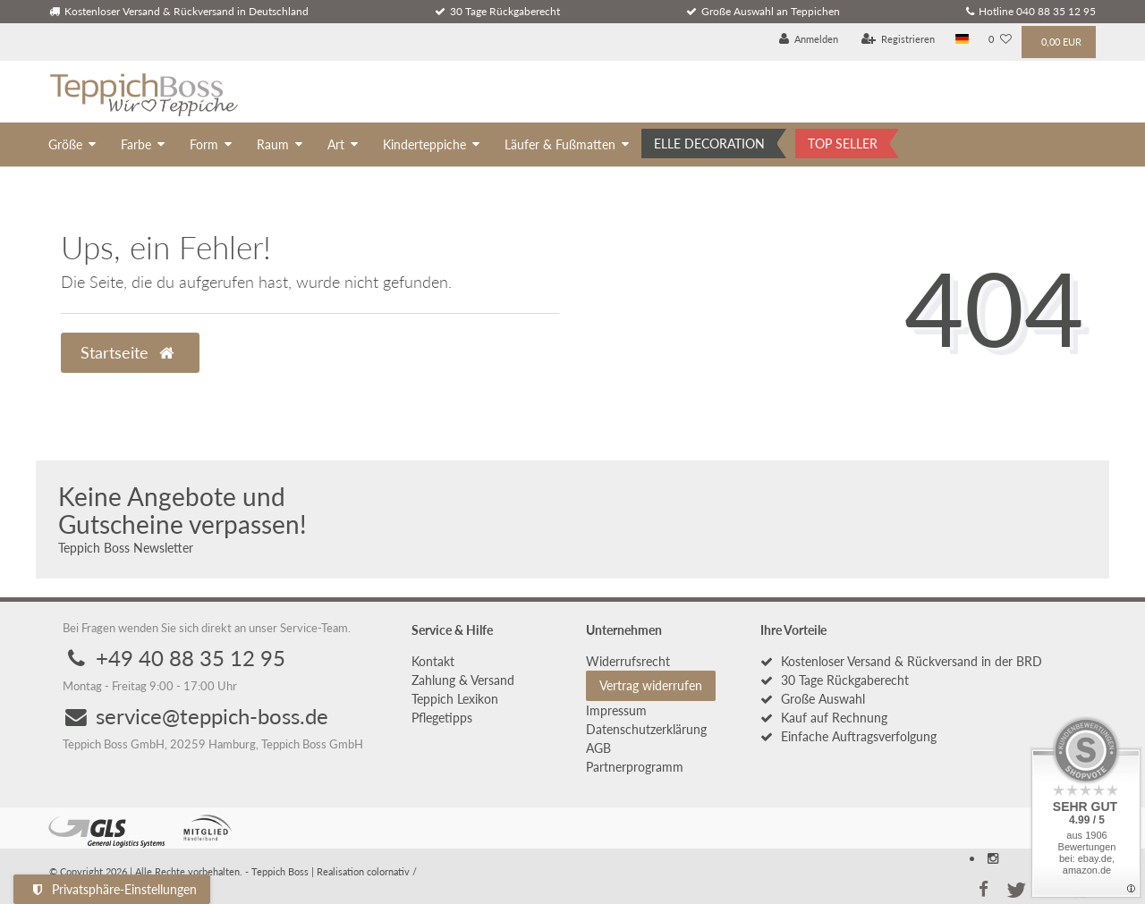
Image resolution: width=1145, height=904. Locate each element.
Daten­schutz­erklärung (646, 729)
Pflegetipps (441, 717)
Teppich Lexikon (454, 698)
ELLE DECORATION (709, 143)
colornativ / (392, 871)
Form (204, 144)
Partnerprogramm (634, 766)
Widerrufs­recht (628, 661)
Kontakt (432, 661)
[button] (983, 888)
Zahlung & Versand (462, 680)
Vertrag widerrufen (650, 685)
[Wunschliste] (1000, 40)
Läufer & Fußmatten (560, 144)
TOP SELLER (843, 143)
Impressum (616, 710)
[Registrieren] (899, 40)
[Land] (962, 40)
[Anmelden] (809, 40)
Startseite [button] (127, 352)
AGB (598, 748)
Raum (273, 144)
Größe (65, 144)
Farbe (136, 144)
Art (335, 144)
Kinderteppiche (424, 144)
